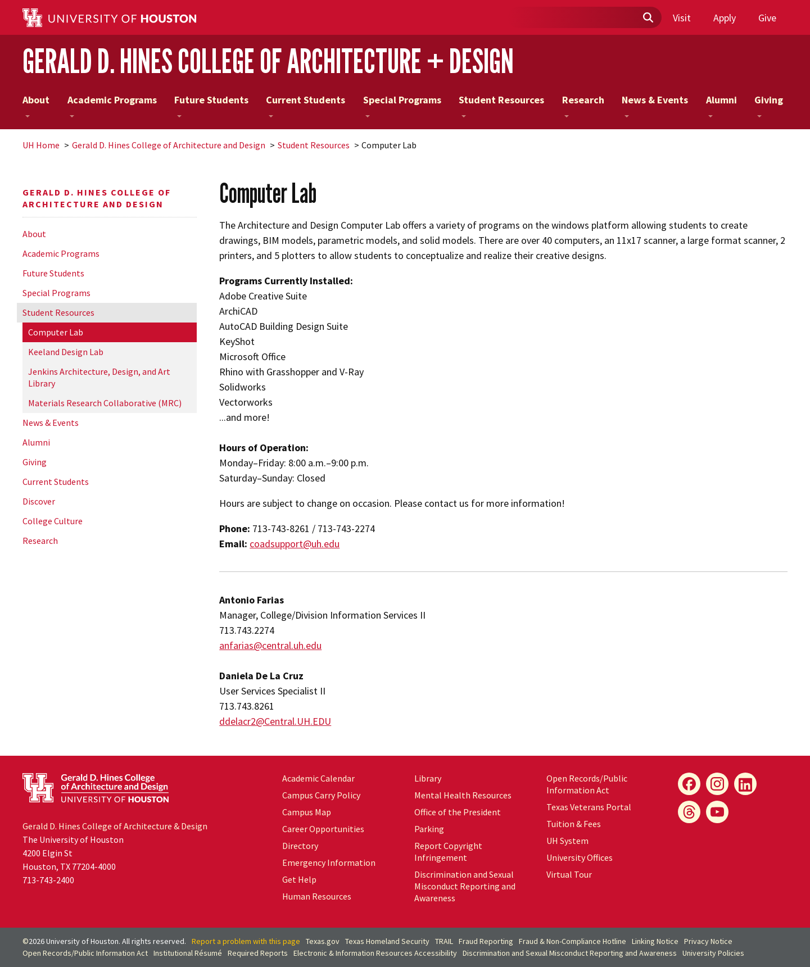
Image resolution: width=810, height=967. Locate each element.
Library (427, 778)
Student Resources (501, 105)
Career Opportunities (323, 828)
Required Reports (258, 953)
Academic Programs (112, 105)
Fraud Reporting (486, 941)
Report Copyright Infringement (448, 851)
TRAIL (444, 941)
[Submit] (647, 18)
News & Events (655, 105)
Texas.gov (323, 941)
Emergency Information (328, 862)
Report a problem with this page (246, 941)
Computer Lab (55, 332)
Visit (682, 17)
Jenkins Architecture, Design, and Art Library (99, 377)
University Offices (579, 857)
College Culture (52, 520)
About (35, 105)
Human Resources (316, 896)
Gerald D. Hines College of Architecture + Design (268, 61)
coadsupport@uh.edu (295, 543)
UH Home (41, 145)
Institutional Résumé (187, 953)
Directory (300, 845)
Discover (38, 501)
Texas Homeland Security (387, 941)
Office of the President (457, 812)
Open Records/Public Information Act (586, 784)
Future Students (211, 105)
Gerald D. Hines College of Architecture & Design (114, 826)
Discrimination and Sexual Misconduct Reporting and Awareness (464, 886)
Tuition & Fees (573, 823)
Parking (429, 828)
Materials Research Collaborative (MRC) (105, 402)
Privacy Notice (708, 941)
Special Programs (402, 105)
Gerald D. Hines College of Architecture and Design (168, 145)
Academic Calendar (318, 778)
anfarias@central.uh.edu (270, 645)
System (567, 840)
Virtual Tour (569, 874)
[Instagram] (717, 784)
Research (583, 105)
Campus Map (306, 812)
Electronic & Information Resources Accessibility (375, 953)
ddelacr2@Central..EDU (275, 721)
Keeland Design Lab (65, 351)
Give (767, 17)
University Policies (713, 953)
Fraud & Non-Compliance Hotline (572, 941)
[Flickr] (689, 812)
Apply (724, 17)
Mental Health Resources (463, 795)
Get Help (299, 879)
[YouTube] (717, 812)
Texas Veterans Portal (588, 806)
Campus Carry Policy (321, 795)
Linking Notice (655, 941)
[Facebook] (689, 784)
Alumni (721, 105)
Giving (768, 105)
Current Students (305, 105)
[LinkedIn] (745, 784)
